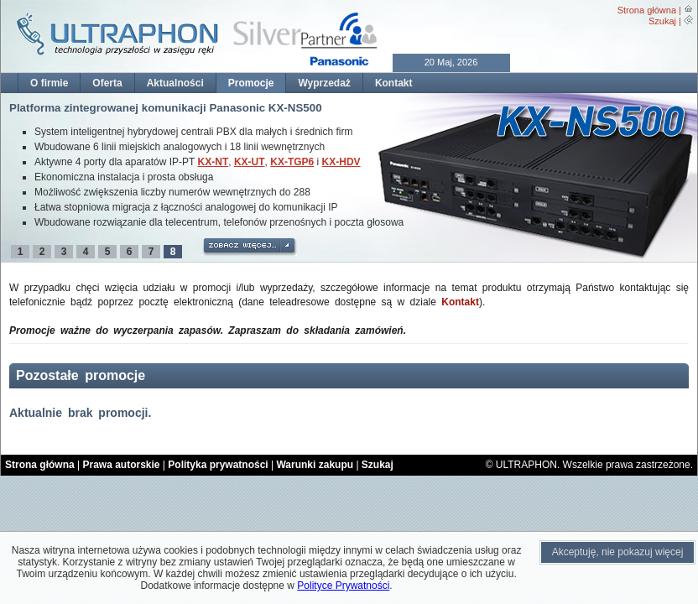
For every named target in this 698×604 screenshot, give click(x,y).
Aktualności (175, 83)
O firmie (49, 83)
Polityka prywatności (218, 465)
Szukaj (662, 21)
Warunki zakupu (314, 465)
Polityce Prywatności (343, 585)
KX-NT (213, 162)
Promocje (251, 83)
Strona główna (646, 10)
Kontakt (394, 83)
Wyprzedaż (324, 83)
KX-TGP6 (292, 162)
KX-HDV (341, 162)
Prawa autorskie (120, 465)
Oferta (107, 83)
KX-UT (249, 162)
